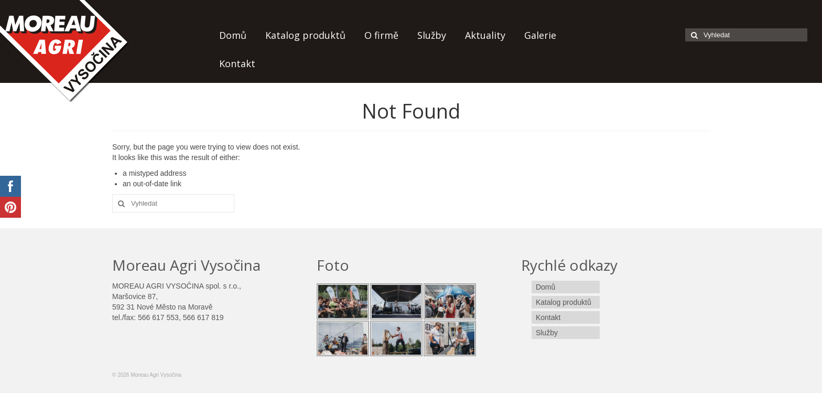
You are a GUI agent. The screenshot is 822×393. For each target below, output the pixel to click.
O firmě (381, 35)
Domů (232, 35)
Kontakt (237, 63)
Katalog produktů (305, 35)
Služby (431, 35)
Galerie (540, 35)
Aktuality (485, 35)
